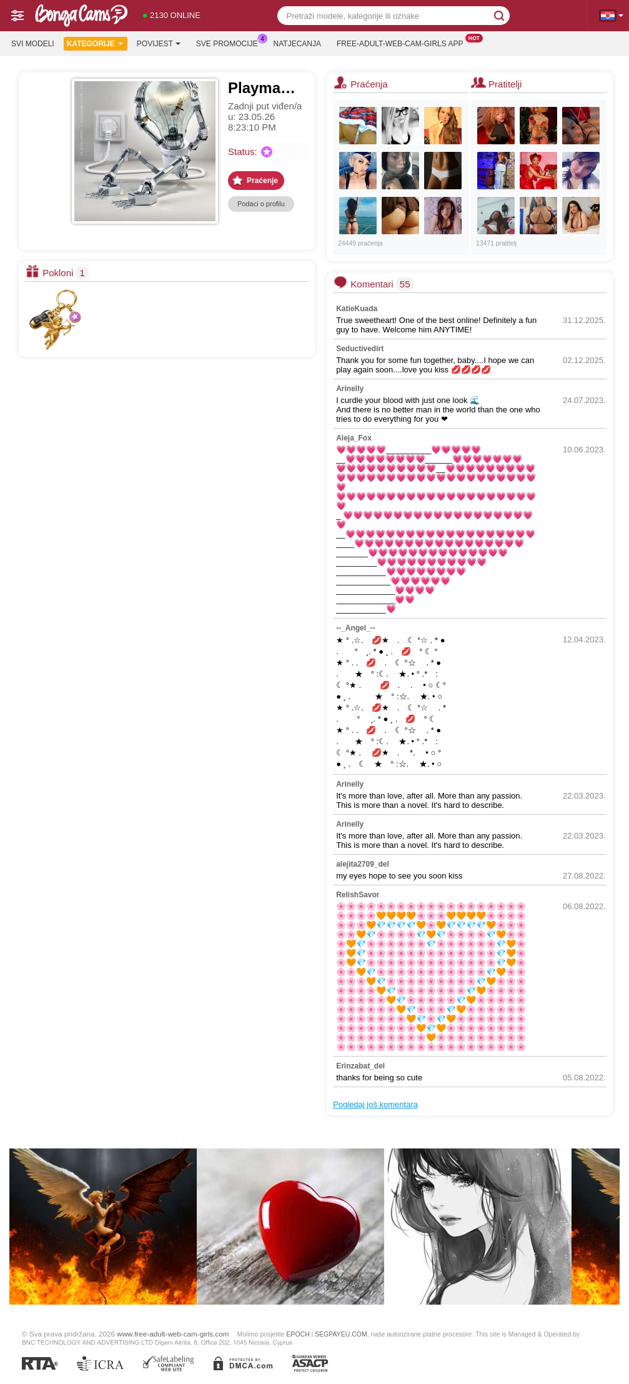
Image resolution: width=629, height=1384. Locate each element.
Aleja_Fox (354, 438)
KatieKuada (356, 308)
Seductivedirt (360, 348)
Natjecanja (297, 43)
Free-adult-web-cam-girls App (403, 42)
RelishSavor (357, 894)
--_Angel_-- (355, 628)
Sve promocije (230, 42)
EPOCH (297, 1334)
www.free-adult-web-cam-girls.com (173, 1334)
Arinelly (350, 388)
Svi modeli (32, 43)
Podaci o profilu (261, 203)
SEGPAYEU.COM (341, 1334)
